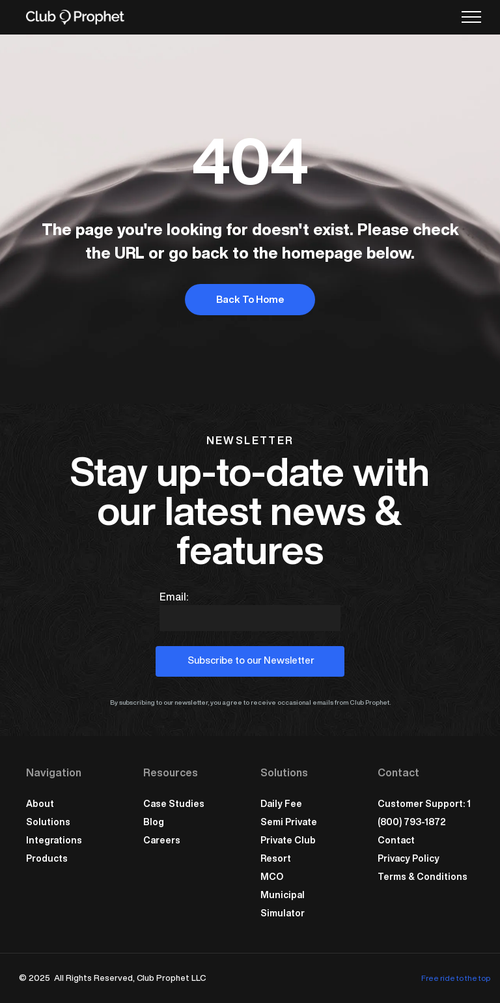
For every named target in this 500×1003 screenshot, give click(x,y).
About (40, 803)
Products (47, 858)
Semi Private (288, 821)
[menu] (471, 17)
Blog (153, 821)
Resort (275, 858)
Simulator (282, 913)
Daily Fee (281, 803)
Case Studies (173, 803)
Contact (396, 840)
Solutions (48, 821)
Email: (174, 596)
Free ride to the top (455, 978)
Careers (161, 840)
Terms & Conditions (422, 876)
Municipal (282, 894)
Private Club (288, 840)
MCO (271, 876)
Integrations (54, 840)
